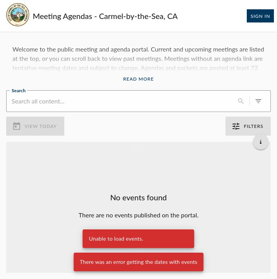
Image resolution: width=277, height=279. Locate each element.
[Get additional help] (260, 142)
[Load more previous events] (138, 148)
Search (19, 90)
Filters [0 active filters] (248, 126)
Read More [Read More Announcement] (138, 79)
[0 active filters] (258, 101)
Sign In (260, 15)
